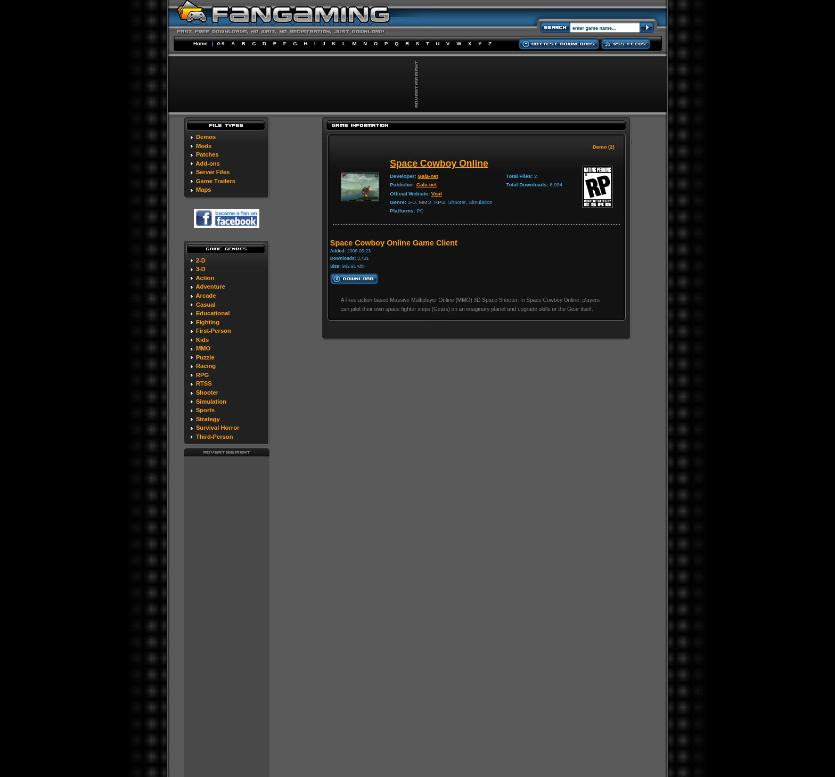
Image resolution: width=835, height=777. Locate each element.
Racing (206, 366)
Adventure (210, 286)
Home (200, 43)
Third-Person (214, 437)
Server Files (213, 172)
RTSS (204, 383)
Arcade (205, 295)
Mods (203, 146)
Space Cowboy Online (439, 163)
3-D (201, 269)
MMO (203, 348)
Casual (206, 304)
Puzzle (205, 357)
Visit (436, 194)
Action (204, 278)
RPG (202, 375)
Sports (205, 410)
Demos (206, 137)
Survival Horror (217, 427)
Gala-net (428, 176)
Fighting (207, 322)
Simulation (211, 401)
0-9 (221, 43)
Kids (202, 340)
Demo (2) (604, 147)
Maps (203, 189)
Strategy (208, 419)
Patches (207, 154)
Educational (213, 313)
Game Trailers (215, 181)
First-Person (213, 331)
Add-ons (207, 163)
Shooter (207, 392)
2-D (201, 260)
